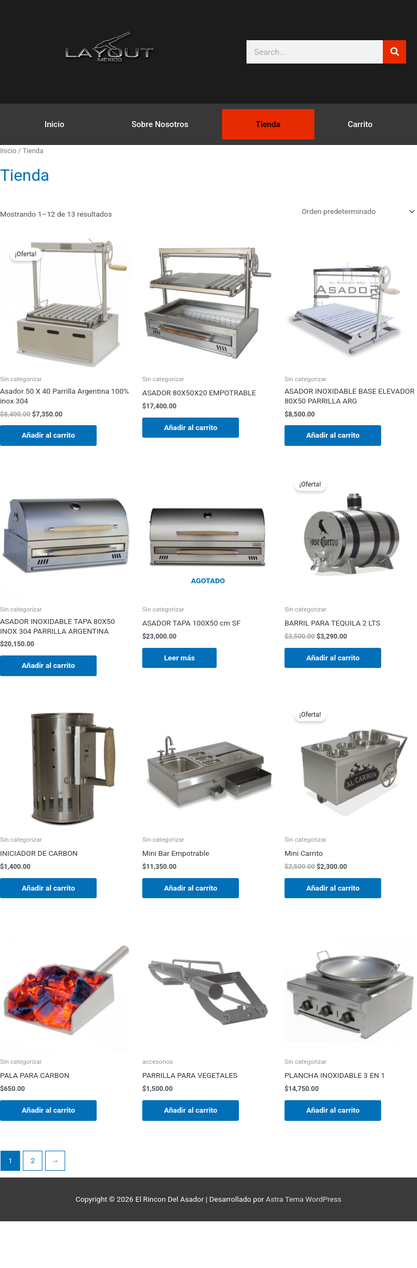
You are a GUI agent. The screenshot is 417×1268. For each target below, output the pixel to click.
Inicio (55, 124)
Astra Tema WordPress (304, 1199)
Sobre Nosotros (159, 124)
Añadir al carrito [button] (48, 435)
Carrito (360, 124)
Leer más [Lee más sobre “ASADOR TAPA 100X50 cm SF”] (179, 657)
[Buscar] (394, 52)
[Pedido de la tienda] (356, 211)
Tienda (268, 124)
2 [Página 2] (32, 1160)
